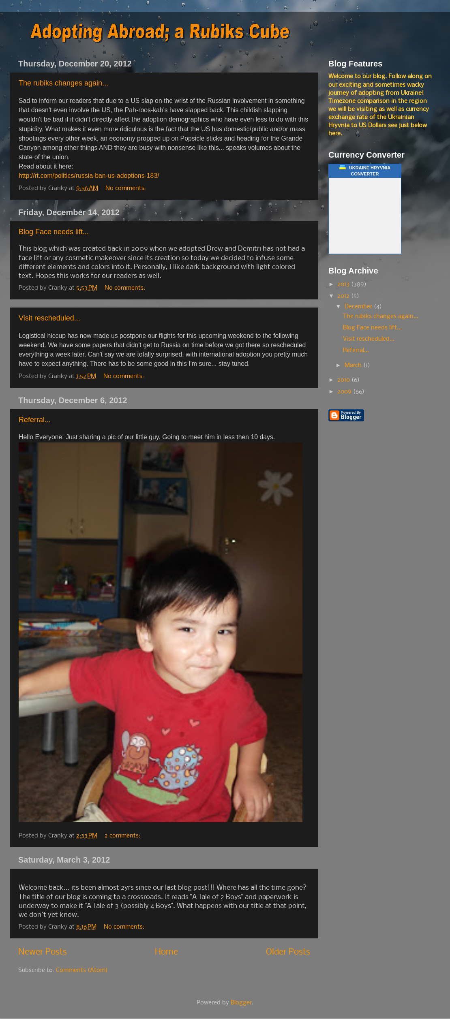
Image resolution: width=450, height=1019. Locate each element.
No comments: (126, 188)
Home (166, 952)
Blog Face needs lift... (54, 232)
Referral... (35, 420)
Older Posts (288, 952)
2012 (344, 296)
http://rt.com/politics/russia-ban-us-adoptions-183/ (89, 175)
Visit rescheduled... (49, 318)
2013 (344, 284)
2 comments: (123, 836)
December (359, 306)
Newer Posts (42, 952)
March (354, 365)
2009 (345, 392)
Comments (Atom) (82, 970)
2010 (344, 380)
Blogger (241, 1003)
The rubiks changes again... (63, 83)
